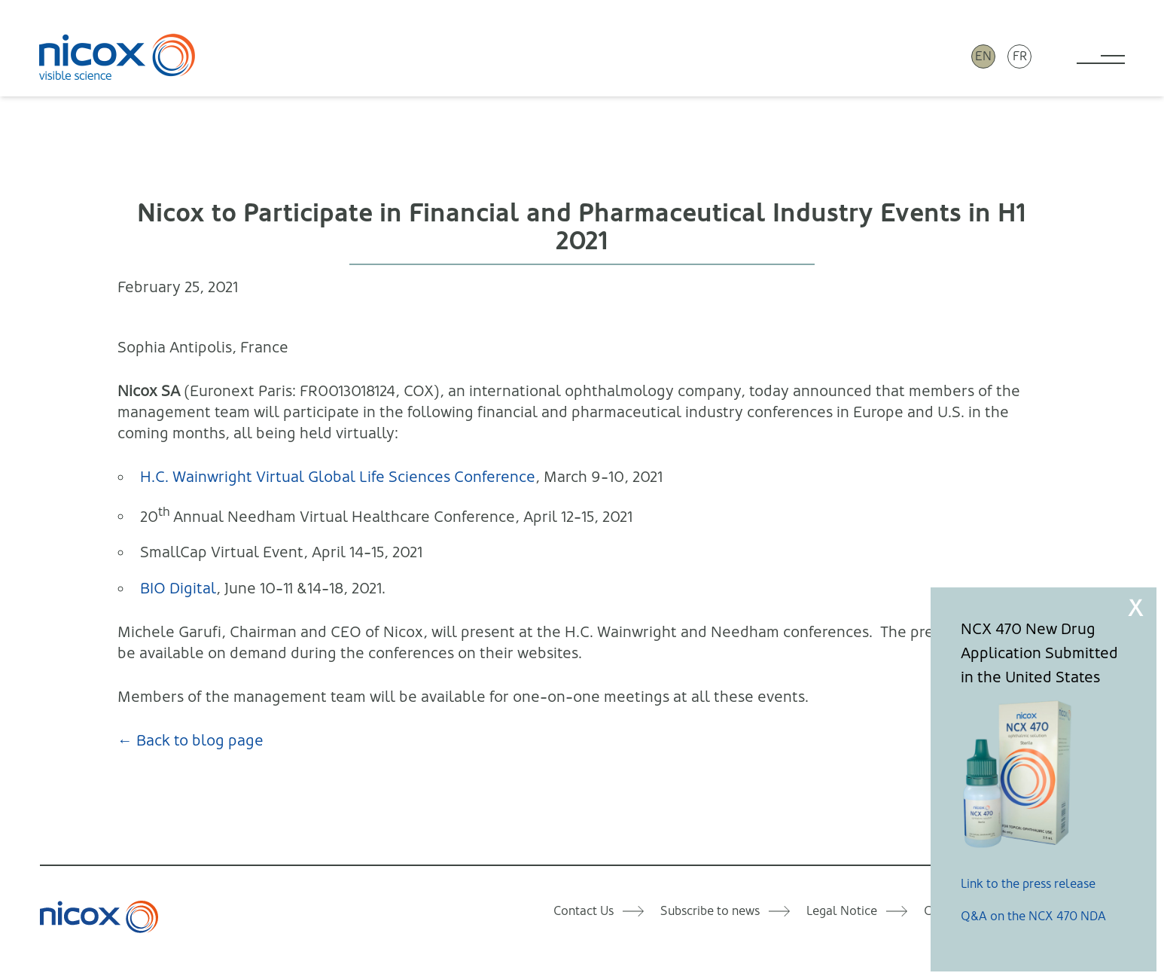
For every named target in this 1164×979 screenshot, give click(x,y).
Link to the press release (1028, 884)
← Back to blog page (190, 740)
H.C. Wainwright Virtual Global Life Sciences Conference (337, 477)
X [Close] (1135, 608)
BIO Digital (178, 588)
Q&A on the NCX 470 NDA (1033, 916)
